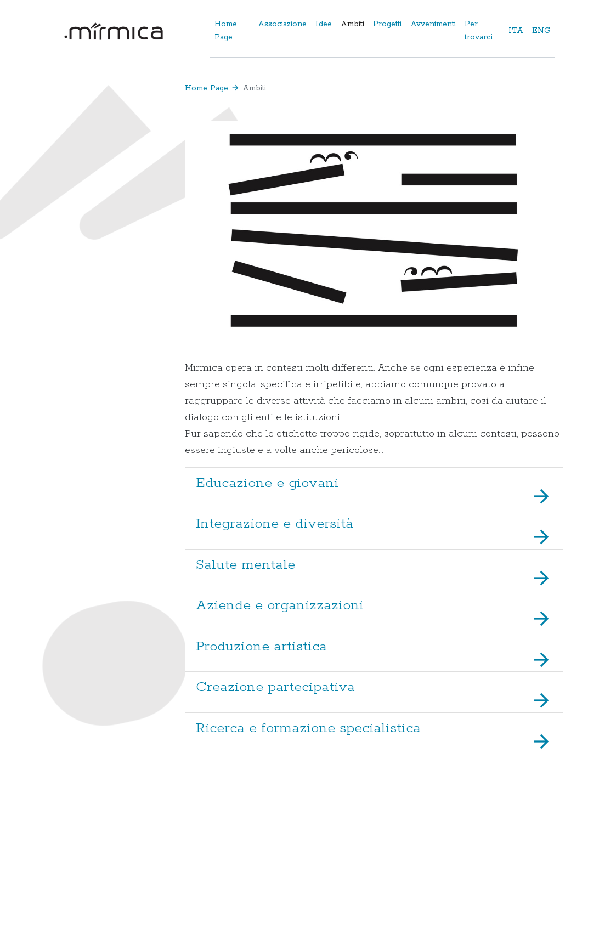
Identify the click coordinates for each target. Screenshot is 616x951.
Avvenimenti (433, 24)
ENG (541, 31)
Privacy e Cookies (529, 911)
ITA (515, 31)
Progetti (387, 24)
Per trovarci (479, 30)
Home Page (225, 30)
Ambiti (352, 24)
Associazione (282, 24)
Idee (323, 24)
